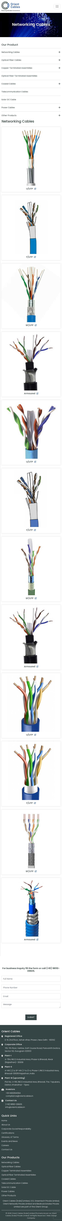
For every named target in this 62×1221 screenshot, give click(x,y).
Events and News (9, 1141)
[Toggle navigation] (57, 6)
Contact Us (6, 1149)
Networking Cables (10, 52)
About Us (5, 1124)
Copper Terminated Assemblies (16, 68)
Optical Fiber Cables (11, 60)
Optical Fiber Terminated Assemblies (19, 75)
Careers (5, 1145)
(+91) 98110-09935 (13, 1104)
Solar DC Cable (8, 99)
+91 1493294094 (13, 1093)
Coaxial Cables (8, 83)
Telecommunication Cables (14, 91)
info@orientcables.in (15, 1107)
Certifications (7, 1133)
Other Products (8, 115)
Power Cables (8, 107)
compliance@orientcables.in (19, 1096)
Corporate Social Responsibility (16, 1128)
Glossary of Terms (10, 1137)
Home (4, 1120)
